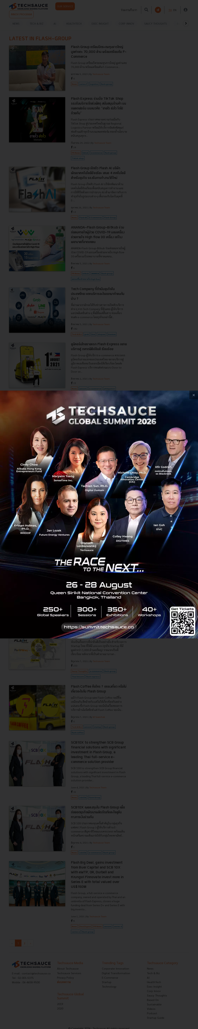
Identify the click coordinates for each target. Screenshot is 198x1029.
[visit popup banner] (99, 515)
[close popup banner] (193, 395)
